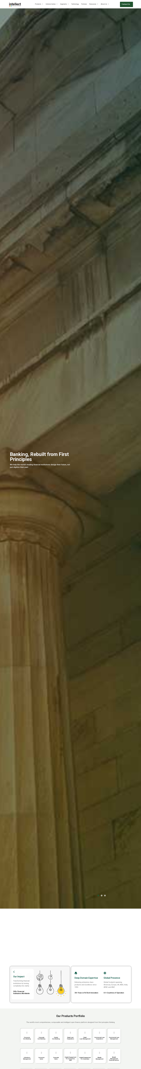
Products (39, 4)
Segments (64, 4)
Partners (84, 4)
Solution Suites (52, 4)
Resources (93, 4)
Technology (75, 4)
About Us (105, 4)
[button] (98, 895)
